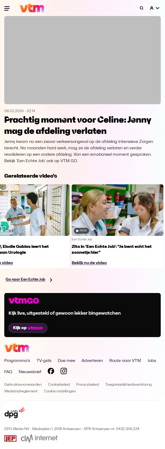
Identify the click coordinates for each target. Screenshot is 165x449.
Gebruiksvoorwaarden (23, 385)
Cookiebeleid (59, 385)
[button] (155, 8)
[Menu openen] (7, 8)
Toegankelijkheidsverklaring (128, 385)
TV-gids (44, 361)
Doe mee (66, 361)
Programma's (17, 361)
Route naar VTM (125, 361)
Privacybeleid (87, 385)
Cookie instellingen (60, 391)
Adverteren (92, 361)
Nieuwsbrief (30, 372)
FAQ (8, 372)
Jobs (151, 361)
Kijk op (28, 328)
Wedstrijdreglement (21, 391)
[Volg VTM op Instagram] (64, 372)
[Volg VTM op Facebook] (51, 372)
